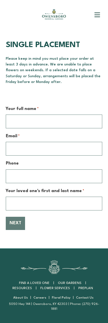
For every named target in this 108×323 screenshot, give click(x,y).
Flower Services (55, 288)
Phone (12, 163)
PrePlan (85, 288)
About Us (20, 297)
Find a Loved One (34, 283)
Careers (39, 297)
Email (13, 136)
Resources (22, 288)
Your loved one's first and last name (45, 191)
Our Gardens (70, 283)
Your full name (22, 109)
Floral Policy (61, 297)
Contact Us (85, 297)
